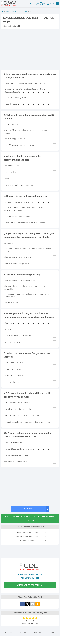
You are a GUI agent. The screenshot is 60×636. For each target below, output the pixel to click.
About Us (22, 633)
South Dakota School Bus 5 (16, 11)
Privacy (8, 633)
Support (51, 633)
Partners (37, 633)
